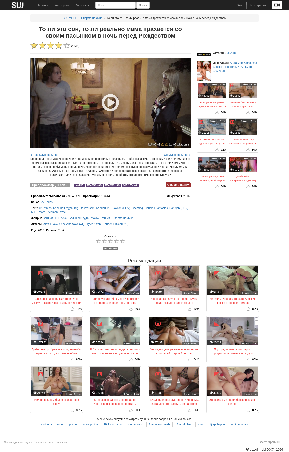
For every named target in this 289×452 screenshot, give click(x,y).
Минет (106, 218)
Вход (240, 5)
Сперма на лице (92, 18)
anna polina (90, 424)
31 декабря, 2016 (178, 196)
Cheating (137, 208)
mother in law (239, 424)
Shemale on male (159, 424)
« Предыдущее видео (44, 154)
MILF (34, 212)
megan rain (135, 424)
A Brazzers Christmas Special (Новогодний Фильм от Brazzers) (235, 66)
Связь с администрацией (18, 442)
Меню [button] (43, 5)
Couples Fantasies (156, 208)
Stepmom (53, 212)
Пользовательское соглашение (51, 442)
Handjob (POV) (178, 208)
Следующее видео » (177, 154)
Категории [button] (62, 5)
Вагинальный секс (55, 218)
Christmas (45, 208)
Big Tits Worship (84, 208)
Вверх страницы (269, 442)
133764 (96, 196)
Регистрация (258, 5)
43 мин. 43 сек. (56, 196)
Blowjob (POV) (121, 208)
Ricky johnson (113, 424)
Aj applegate (217, 424)
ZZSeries (47, 202)
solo (200, 424)
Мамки (95, 218)
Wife (63, 212)
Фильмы (82, 5)
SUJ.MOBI (69, 18)
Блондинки (103, 208)
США (55, 230)
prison (73, 424)
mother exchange (52, 424)
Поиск (143, 5)
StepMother (184, 424)
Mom (42, 212)
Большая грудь (62, 208)
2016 (37, 230)
